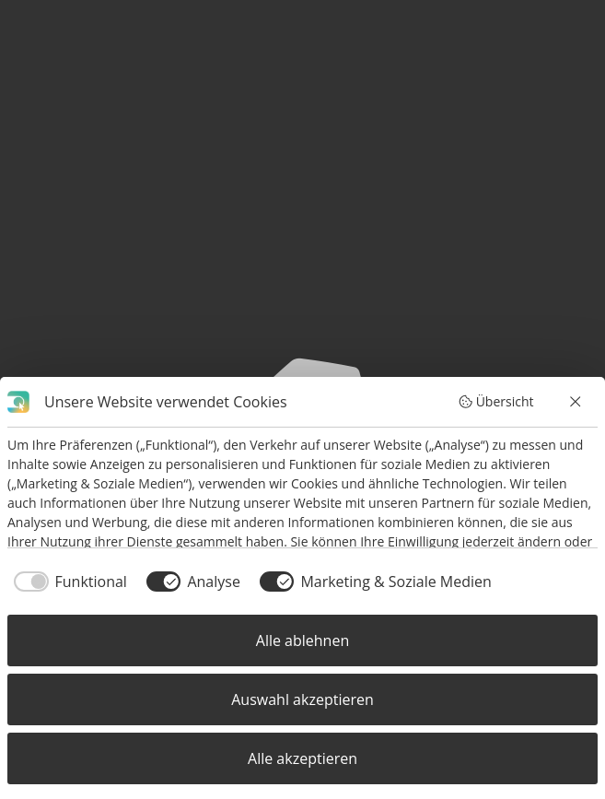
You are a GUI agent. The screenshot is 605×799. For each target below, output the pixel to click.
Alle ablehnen (302, 640)
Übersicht (495, 401)
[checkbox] (67, 581)
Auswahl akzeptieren (302, 699)
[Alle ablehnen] (576, 401)
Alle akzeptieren (302, 758)
